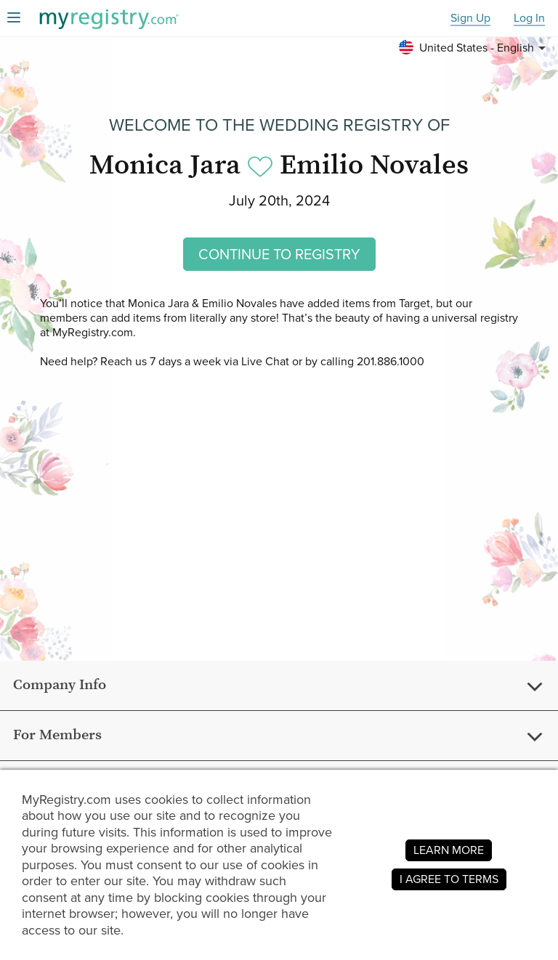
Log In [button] (529, 18)
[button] (474, 48)
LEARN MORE (448, 850)
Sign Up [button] (470, 18)
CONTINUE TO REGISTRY (279, 254)
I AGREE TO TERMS (449, 879)
